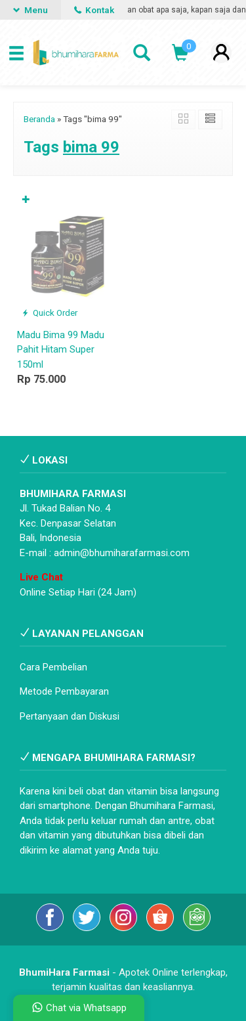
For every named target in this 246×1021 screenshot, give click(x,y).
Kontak (94, 10)
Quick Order (49, 312)
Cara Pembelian (53, 667)
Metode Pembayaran (64, 691)
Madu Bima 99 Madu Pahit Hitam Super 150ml (60, 349)
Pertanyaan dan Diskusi (69, 716)
